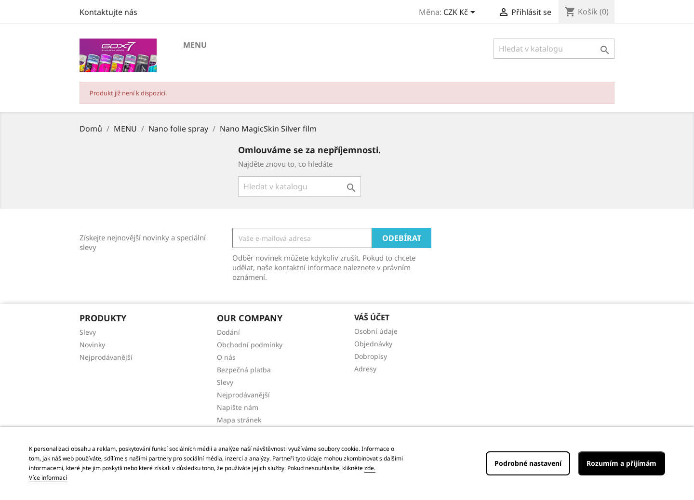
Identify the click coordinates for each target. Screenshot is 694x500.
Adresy (365, 368)
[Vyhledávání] (554, 49)
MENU (195, 44)
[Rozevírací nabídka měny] (461, 13)
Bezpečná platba (244, 369)
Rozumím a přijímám (621, 463)
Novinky (92, 344)
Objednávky (373, 343)
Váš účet (371, 317)
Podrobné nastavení (527, 463)
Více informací (48, 478)
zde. (369, 468)
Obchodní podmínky (249, 344)
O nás (226, 357)
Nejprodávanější (106, 357)
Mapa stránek (239, 419)
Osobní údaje (376, 331)
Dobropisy (370, 356)
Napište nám (237, 407)
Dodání (228, 332)
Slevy (88, 332)
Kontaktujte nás (108, 12)
